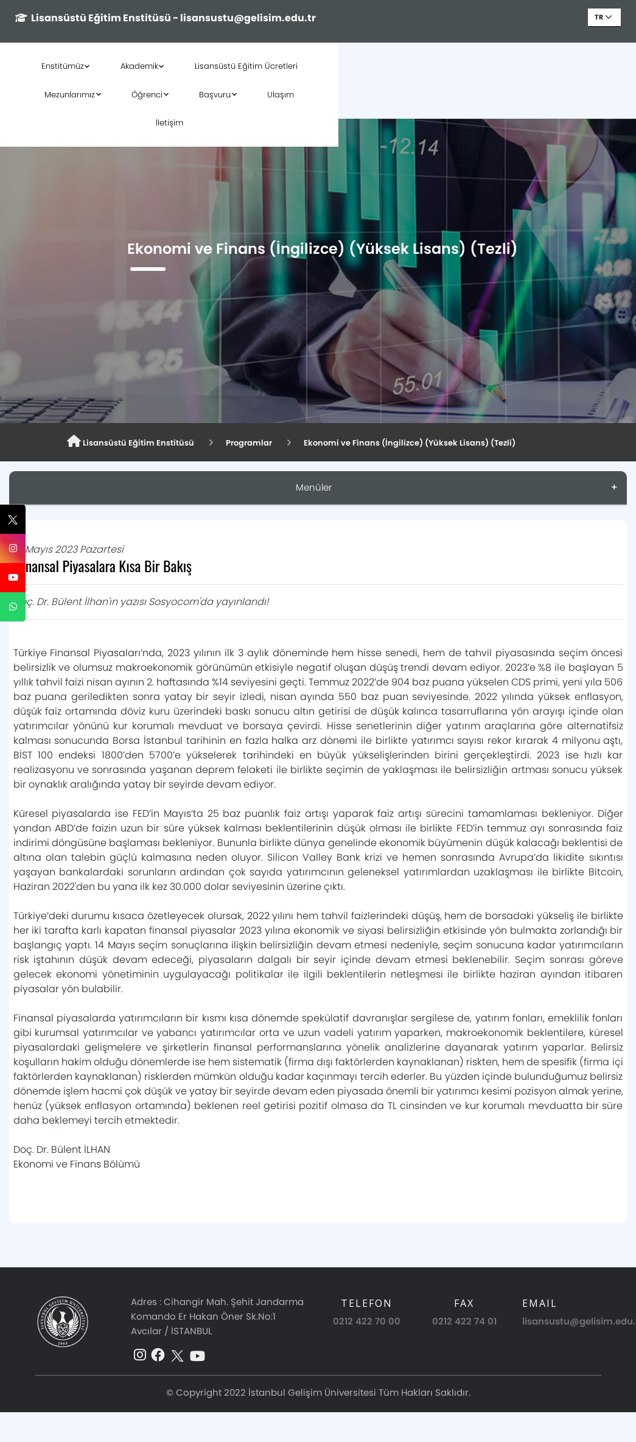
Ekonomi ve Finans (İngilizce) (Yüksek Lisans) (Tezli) (438, 442)
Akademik (145, 66)
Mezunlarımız (365, 66)
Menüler (314, 487)
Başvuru (510, 66)
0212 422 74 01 (464, 1321)
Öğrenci (442, 66)
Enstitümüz (68, 66)
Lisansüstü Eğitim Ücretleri (251, 66)
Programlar (264, 442)
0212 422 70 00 (366, 1321)
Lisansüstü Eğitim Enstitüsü (137, 442)
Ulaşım (575, 66)
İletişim (318, 94)
